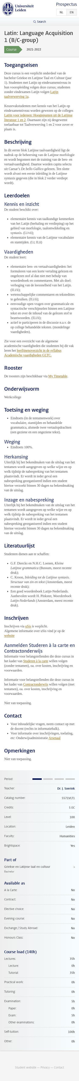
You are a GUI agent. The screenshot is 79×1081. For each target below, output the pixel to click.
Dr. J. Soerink (66, 789)
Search (41, 22)
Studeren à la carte (35, 661)
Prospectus (66, 4)
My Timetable (57, 376)
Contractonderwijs (35, 684)
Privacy (45, 1068)
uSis (28, 626)
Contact (59, 1068)
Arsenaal (54, 738)
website (9, 635)
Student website (25, 1068)
